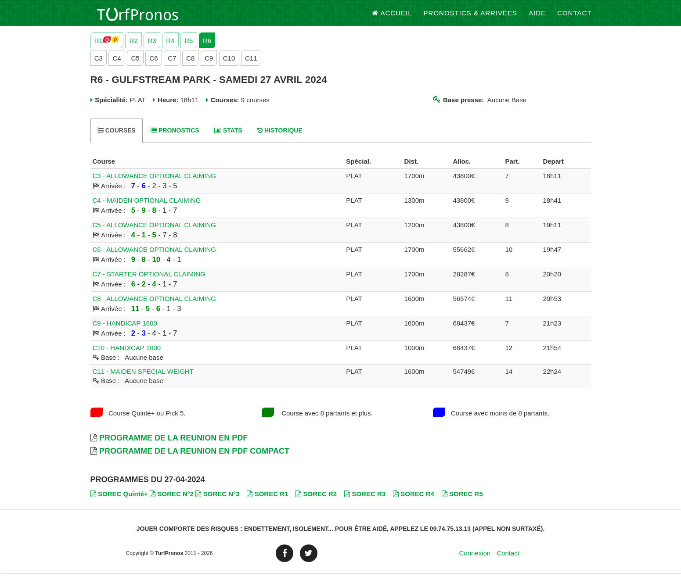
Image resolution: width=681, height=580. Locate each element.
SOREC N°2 (172, 501)
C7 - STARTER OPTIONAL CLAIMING (149, 281)
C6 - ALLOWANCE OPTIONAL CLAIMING (154, 257)
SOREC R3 (365, 501)
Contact (574, 17)
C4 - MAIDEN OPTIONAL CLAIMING (147, 207)
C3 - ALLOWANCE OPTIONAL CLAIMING (154, 183)
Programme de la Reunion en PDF (173, 444)
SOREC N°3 (217, 501)
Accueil (392, 17)
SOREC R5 (462, 501)
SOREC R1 (267, 501)
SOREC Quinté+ (119, 501)
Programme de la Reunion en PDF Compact (194, 458)
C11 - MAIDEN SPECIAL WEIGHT (143, 378)
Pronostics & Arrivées (471, 17)
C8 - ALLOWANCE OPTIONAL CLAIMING (154, 306)
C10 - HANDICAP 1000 (127, 355)
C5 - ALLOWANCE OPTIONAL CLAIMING (154, 232)
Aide (537, 17)
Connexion (474, 560)
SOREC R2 (316, 501)
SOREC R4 (413, 501)
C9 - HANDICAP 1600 (125, 330)
